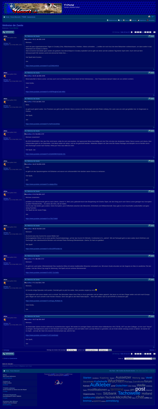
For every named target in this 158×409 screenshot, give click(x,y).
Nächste (152, 350)
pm (132, 389)
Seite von (125, 32)
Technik (110, 397)
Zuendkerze (96, 378)
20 (147, 32)
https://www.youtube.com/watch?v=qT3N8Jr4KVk (42, 66)
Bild (109, 390)
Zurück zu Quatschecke (10, 358)
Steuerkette (88, 382)
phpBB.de (66, 375)
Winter (143, 378)
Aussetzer (123, 377)
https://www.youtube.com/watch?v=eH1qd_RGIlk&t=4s (44, 301)
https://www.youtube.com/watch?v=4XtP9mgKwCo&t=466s (45, 91)
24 (154, 32)
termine (117, 389)
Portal (7, 17)
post (140, 389)
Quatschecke (31, 17)
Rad (127, 382)
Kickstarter (127, 390)
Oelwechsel (149, 390)
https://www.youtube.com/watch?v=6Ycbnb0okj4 (42, 335)
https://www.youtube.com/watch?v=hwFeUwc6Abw (43, 124)
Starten (87, 377)
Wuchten (116, 381)
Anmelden (152, 20)
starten (100, 397)
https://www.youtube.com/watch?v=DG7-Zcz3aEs (42, 272)
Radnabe (86, 386)
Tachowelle (129, 393)
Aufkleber (100, 384)
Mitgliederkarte (113, 20)
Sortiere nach (87, 350)
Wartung (136, 378)
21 (150, 32)
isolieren (103, 401)
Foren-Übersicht (15, 17)
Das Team (112, 370)
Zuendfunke (138, 382)
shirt (151, 398)
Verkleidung (149, 386)
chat (140, 397)
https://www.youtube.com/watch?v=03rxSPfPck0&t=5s (44, 249)
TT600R (24, 17)
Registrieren (142, 20)
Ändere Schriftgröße (153, 16)
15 (135, 32)
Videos (134, 398)
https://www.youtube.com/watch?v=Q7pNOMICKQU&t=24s (45, 154)
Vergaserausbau (89, 394)
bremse (87, 400)
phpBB (52, 374)
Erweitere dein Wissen (20, 403)
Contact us (20, 383)
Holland (147, 393)
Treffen (129, 386)
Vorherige (6, 350)
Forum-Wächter (13, 28)
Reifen (130, 382)
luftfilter (146, 398)
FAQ (121, 20)
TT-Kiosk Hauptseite (20, 396)
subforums (89, 397)
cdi (92, 401)
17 (140, 32)
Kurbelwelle (100, 381)
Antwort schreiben (8, 32)
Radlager (134, 386)
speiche (97, 401)
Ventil (149, 377)
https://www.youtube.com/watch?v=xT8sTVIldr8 (41, 218)
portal (113, 386)
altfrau (30, 39)
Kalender (134, 20)
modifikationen (97, 389)
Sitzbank (109, 393)
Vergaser (112, 378)
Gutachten (121, 385)
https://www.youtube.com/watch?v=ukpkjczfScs (41, 184)
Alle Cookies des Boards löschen (125, 370)
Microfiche (124, 397)
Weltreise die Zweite (12, 25)
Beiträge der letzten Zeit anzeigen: (62, 350)
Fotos (99, 394)
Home (20, 376)
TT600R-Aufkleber (20, 389)
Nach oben (154, 69)
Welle (141, 385)
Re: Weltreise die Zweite (32, 36)
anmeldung (112, 400)
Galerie (127, 20)
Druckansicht (149, 16)
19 (145, 32)
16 (138, 32)
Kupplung (104, 378)
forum (148, 381)
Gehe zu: (120, 358)
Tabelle (85, 390)
